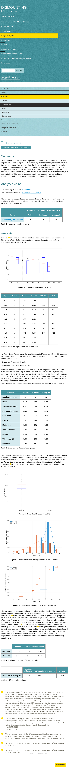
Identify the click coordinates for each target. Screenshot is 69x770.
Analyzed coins (16, 147)
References (5, 63)
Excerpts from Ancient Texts (11, 54)
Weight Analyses (7, 36)
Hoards (4, 45)
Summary (5, 147)
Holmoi (3, 92)
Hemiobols (5, 112)
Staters (4, 100)
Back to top (60, 765)
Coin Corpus (5, 31)
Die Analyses (6, 40)
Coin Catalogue (7, 26)
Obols (4, 108)
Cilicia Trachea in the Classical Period (15, 22)
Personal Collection (8, 49)
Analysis (27, 147)
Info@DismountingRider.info (10, 79)
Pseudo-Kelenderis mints (9, 124)
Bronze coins (6, 116)
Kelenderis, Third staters (31, 193)
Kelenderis (4, 96)
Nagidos (4, 120)
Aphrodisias (5, 88)
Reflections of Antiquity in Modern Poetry (16, 58)
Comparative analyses (8, 128)
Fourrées (4, 131)
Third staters (6, 104)
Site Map (11, 16)
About (4, 16)
